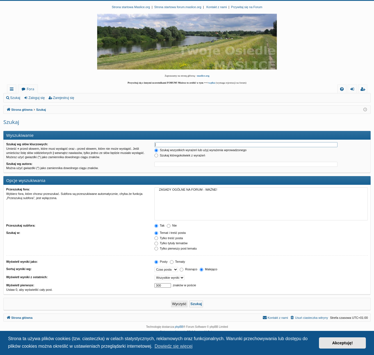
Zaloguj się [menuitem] (353, 89)
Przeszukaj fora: (18, 189)
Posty (161, 261)
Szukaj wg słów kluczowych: (27, 144)
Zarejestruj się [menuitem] (364, 89)
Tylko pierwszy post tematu (175, 248)
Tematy (177, 261)
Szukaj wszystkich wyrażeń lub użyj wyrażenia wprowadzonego (200, 150)
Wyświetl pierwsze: (20, 285)
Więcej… (13, 89)
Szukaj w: (13, 232)
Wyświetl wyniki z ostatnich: (27, 277)
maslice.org (203, 75)
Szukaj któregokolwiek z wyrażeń (179, 155)
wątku (211, 82)
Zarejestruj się (63, 98)
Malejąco (208, 269)
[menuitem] (341, 89)
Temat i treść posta (170, 232)
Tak (159, 225)
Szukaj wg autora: (19, 163)
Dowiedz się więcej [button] (173, 346)
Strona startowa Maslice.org (131, 7)
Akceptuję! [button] (342, 343)
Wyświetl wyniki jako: (22, 261)
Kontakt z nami (216, 7)
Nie (172, 225)
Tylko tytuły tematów (171, 243)
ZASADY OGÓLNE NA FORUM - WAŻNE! (261, 190)
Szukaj (15, 98)
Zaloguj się (36, 98)
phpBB (179, 326)
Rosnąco (188, 269)
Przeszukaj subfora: (20, 225)
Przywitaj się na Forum (246, 7)
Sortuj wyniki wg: (18, 269)
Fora (30, 88)
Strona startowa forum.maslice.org (177, 7)
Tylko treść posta (168, 238)
